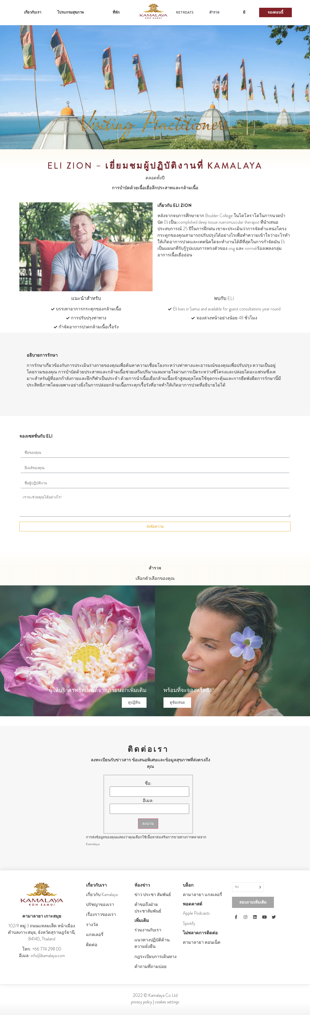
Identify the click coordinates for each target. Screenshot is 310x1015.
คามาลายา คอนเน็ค (201, 942)
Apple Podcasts (196, 913)
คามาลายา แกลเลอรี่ (202, 894)
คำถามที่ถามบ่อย (150, 966)
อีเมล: (148, 800)
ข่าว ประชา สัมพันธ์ (152, 894)
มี (244, 12)
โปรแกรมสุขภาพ (70, 12)
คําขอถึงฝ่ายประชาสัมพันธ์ (147, 907)
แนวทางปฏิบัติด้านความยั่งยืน (152, 943)
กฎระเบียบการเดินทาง (155, 956)
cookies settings (167, 1002)
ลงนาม (148, 823)
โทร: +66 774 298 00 (41, 949)
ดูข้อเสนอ (177, 702)
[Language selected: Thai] (248, 887)
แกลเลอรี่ (94, 934)
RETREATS (185, 12)
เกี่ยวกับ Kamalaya (102, 894)
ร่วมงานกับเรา (147, 930)
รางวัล (92, 924)
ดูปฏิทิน (134, 702)
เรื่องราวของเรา (101, 914)
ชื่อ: (148, 783)
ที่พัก (116, 12)
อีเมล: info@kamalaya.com (42, 955)
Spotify (189, 923)
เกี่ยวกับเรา (32, 12)
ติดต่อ (91, 945)
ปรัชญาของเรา (100, 904)
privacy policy (141, 1002)
